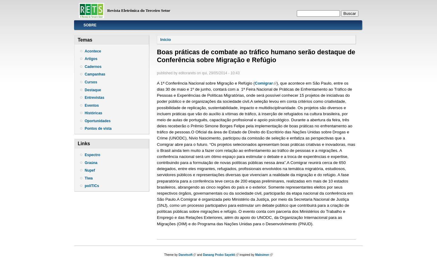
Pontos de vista (98, 128)
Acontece (93, 51)
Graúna (91, 163)
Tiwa (89, 178)
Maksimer (264, 254)
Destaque (93, 90)
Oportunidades (97, 121)
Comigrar (265, 83)
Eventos (92, 105)
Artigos (91, 59)
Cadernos (93, 67)
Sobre (90, 25)
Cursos (91, 82)
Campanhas (95, 74)
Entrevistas (94, 97)
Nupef (90, 170)
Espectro (92, 155)
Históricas (93, 113)
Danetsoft (187, 254)
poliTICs (92, 186)
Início (165, 39)
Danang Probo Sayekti (221, 254)
